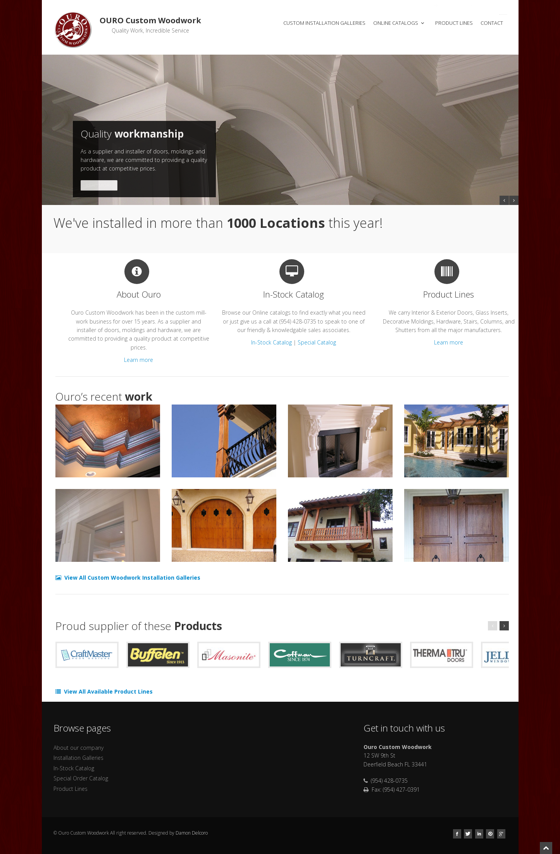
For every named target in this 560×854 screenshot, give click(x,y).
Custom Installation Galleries (324, 22)
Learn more (138, 359)
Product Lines (454, 22)
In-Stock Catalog (271, 342)
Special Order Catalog (80, 778)
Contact (492, 22)
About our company (78, 747)
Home (263, 22)
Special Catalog (317, 342)
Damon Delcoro (192, 833)
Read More (99, 185)
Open (461, 5)
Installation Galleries (78, 757)
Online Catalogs (399, 22)
